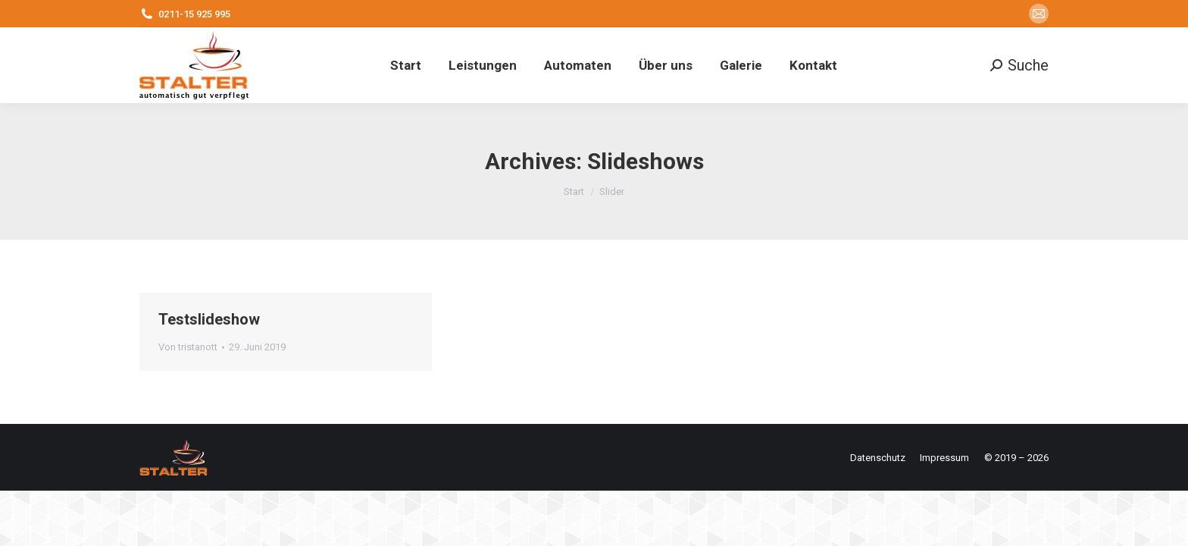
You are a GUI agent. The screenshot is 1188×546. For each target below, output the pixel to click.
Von (187, 347)
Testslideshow (209, 319)
